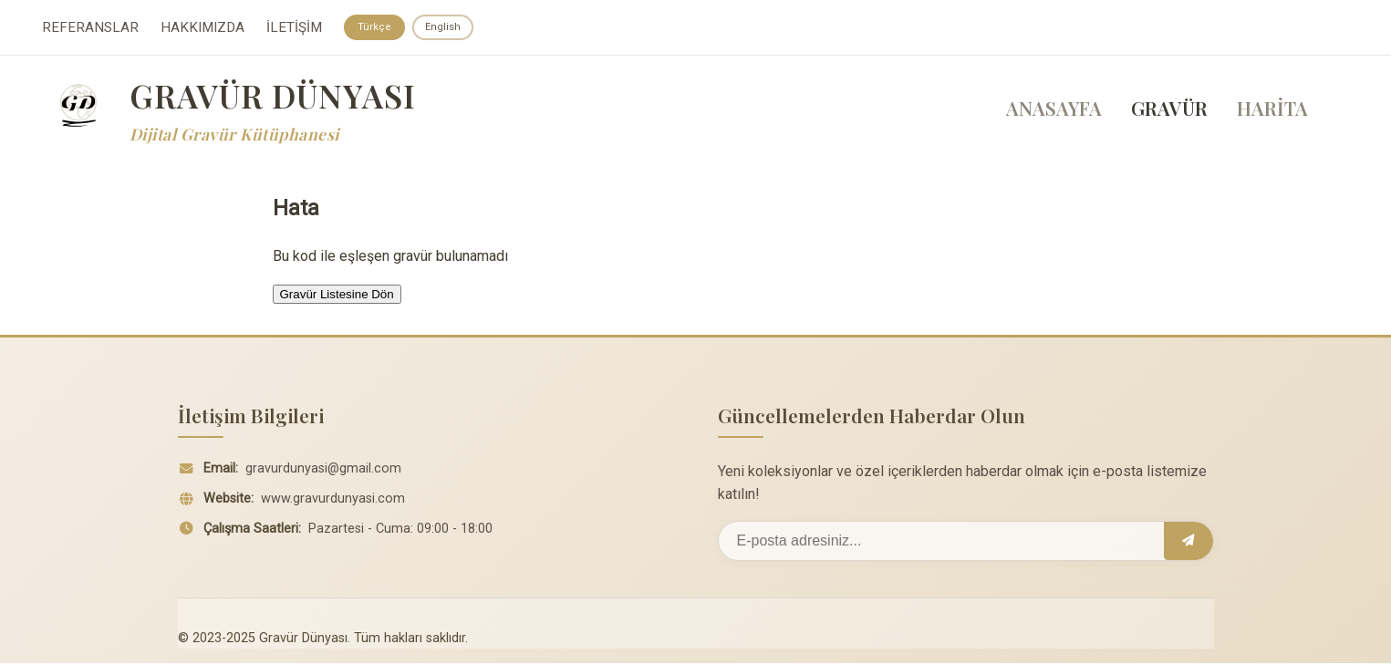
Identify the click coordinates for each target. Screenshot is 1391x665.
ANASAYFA (1054, 110)
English (446, 27)
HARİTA (1272, 110)
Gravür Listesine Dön (337, 296)
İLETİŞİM (294, 28)
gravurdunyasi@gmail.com (323, 470)
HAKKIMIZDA (202, 28)
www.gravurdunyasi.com (333, 500)
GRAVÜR (1169, 110)
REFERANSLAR (90, 28)
